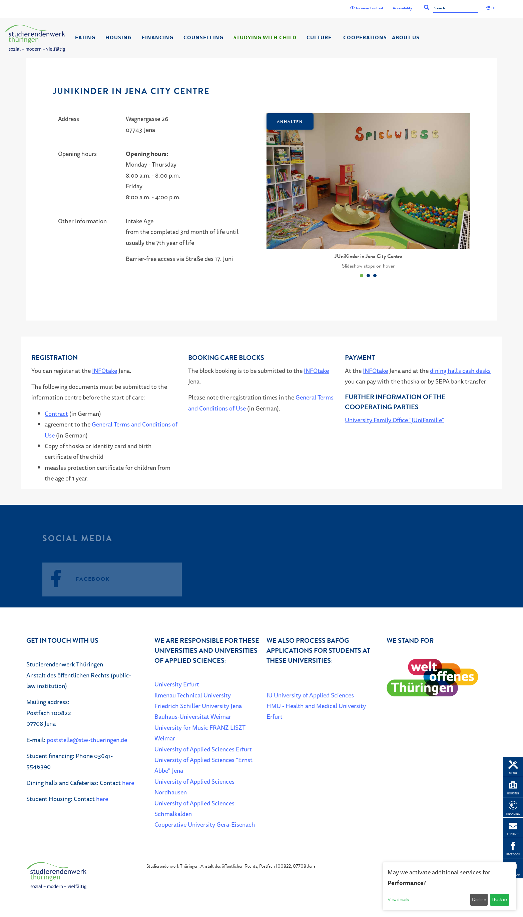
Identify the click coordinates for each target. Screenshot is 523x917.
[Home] (35, 38)
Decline (479, 899)
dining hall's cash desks (460, 370)
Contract (56, 413)
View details (398, 899)
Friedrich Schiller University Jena (198, 705)
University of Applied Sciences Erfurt (203, 749)
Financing (157, 37)
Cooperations (365, 37)
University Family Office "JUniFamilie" (394, 420)
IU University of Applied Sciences (310, 695)
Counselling (203, 37)
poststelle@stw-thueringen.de (87, 739)
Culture (319, 37)
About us (406, 37)
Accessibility (402, 8)
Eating (85, 37)
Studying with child (265, 37)
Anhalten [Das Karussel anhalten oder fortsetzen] (290, 122)
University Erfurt (176, 684)
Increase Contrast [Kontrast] (366, 8)
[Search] (455, 8)
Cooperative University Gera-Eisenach (204, 824)
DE (491, 8)
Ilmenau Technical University (192, 695)
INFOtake (104, 370)
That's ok (499, 899)
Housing (118, 37)
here (128, 782)
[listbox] (368, 196)
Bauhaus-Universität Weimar (192, 716)
